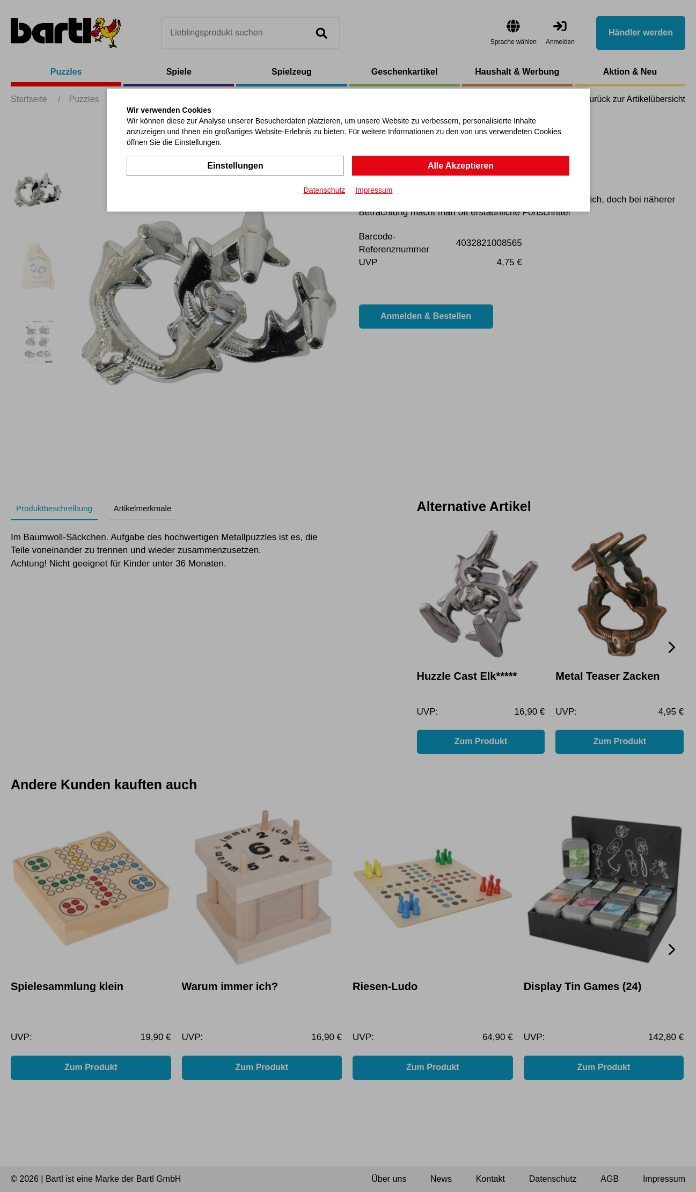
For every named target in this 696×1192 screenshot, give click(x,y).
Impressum (373, 190)
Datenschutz (325, 190)
